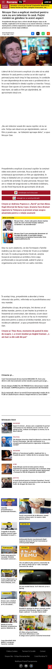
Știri (15, 464)
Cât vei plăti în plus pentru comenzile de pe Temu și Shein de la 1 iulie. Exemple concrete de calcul (34, 564)
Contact (42, 651)
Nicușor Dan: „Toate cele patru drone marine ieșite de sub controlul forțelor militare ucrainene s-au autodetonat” (31, 222)
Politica (16, 437)
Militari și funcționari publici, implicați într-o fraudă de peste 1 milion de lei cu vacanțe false (31, 454)
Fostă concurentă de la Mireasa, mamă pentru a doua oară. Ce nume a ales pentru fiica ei (33, 517)
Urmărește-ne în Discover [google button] (26, 192)
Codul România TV (40, 656)
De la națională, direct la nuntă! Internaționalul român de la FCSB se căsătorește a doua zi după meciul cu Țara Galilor (25, 393)
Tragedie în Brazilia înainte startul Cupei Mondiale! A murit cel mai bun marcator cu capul (9, 533)
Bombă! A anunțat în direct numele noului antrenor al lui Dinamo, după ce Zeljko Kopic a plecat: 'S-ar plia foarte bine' (34, 610)
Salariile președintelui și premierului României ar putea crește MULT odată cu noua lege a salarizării (9, 509)
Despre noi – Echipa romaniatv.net (17, 656)
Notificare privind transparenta (26, 661)
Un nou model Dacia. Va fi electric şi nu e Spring (34, 587)
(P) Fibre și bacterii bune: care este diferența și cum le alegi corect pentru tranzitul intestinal (35, 634)
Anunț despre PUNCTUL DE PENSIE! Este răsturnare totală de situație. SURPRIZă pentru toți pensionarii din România (25, 387)
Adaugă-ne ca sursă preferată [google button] (26, 198)
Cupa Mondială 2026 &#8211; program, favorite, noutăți (8, 642)
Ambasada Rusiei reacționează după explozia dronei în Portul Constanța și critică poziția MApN (33, 541)
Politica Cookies (12, 651)
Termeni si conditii (28, 651)
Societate (16, 423)
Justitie (16, 478)
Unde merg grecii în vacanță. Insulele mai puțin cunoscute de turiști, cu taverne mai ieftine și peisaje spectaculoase (9, 557)
